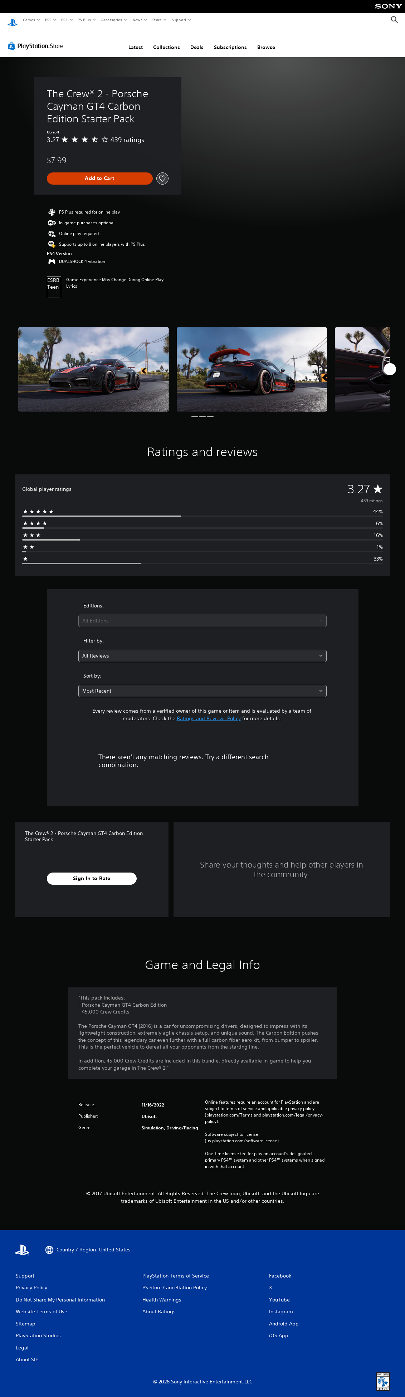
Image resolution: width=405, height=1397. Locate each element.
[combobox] (202, 614)
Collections (166, 40)
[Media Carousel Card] (93, 362)
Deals (197, 40)
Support (178, 19)
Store (157, 19)
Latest (135, 40)
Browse (266, 40)
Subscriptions (230, 40)
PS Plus (84, 19)
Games (29, 19)
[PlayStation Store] (37, 39)
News (137, 19)
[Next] (390, 362)
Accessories (111, 19)
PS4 (64, 19)
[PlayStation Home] (12, 20)
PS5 (48, 19)
